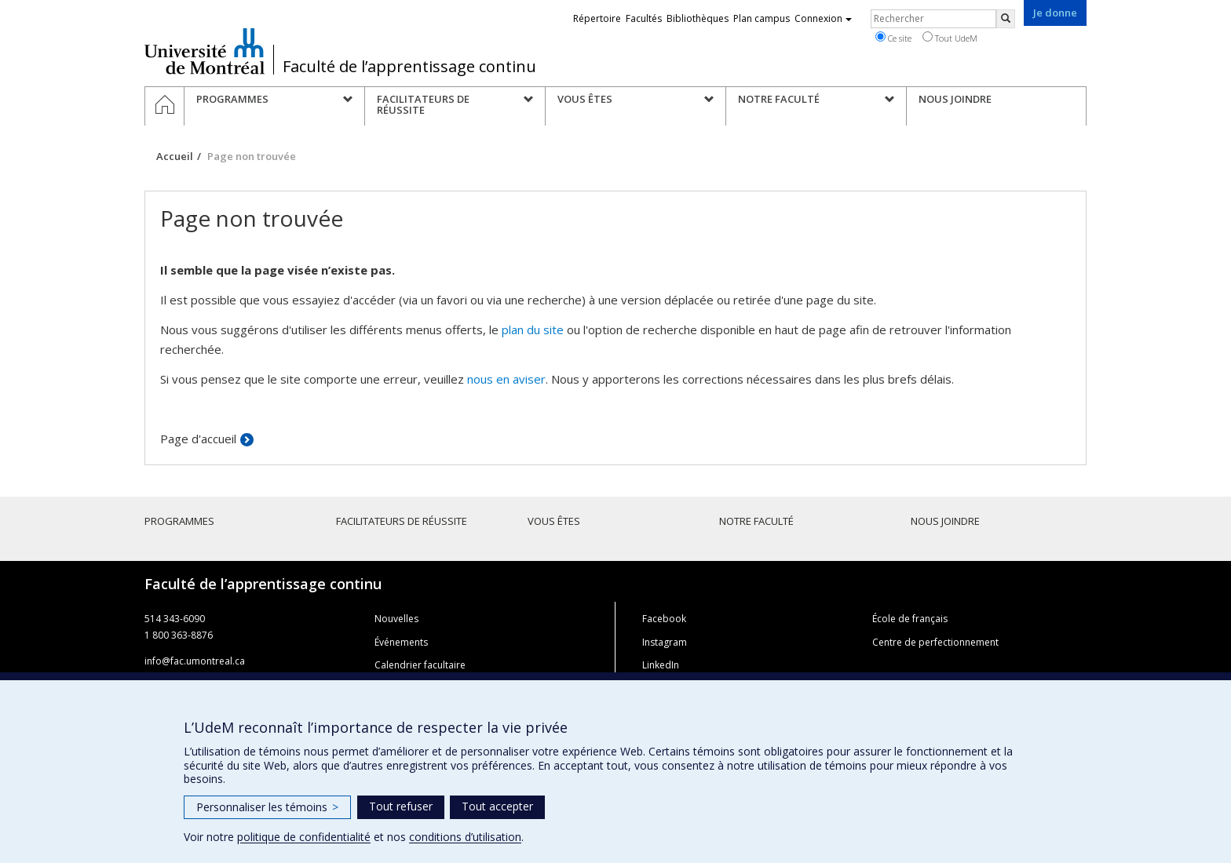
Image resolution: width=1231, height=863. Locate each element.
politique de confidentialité (304, 836)
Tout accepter (497, 806)
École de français (910, 618)
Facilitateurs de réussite (401, 521)
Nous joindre (945, 521)
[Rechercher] (1005, 18)
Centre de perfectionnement (935, 642)
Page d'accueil (198, 438)
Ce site (893, 37)
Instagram (664, 642)
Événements (401, 642)
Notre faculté (756, 521)
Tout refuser (401, 806)
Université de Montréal (204, 51)
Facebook (664, 618)
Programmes (179, 521)
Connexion (823, 18)
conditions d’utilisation (465, 836)
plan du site (533, 329)
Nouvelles (396, 618)
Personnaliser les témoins (267, 806)
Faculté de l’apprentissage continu (409, 67)
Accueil (174, 156)
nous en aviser (506, 379)
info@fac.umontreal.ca (194, 661)
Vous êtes (554, 521)
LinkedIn (660, 665)
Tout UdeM (949, 37)
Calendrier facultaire (420, 665)
